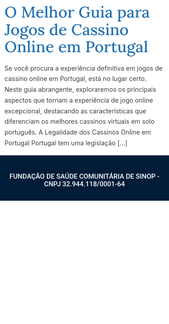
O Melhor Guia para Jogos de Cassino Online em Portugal (77, 29)
